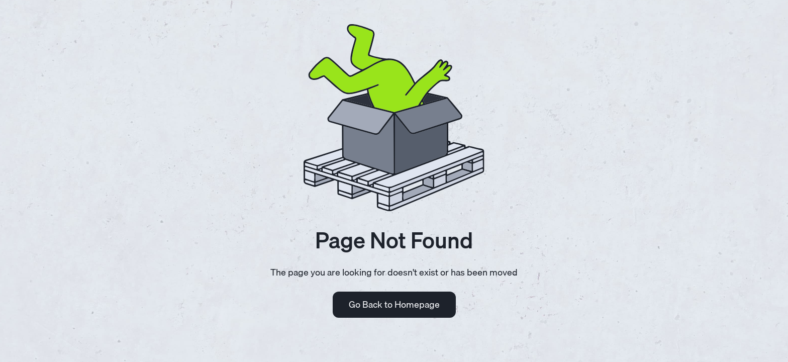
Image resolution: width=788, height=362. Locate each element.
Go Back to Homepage (394, 304)
